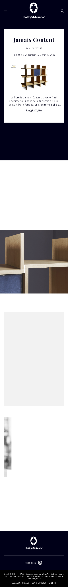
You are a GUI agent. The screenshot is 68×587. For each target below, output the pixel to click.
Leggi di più (34, 110)
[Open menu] (5, 11)
